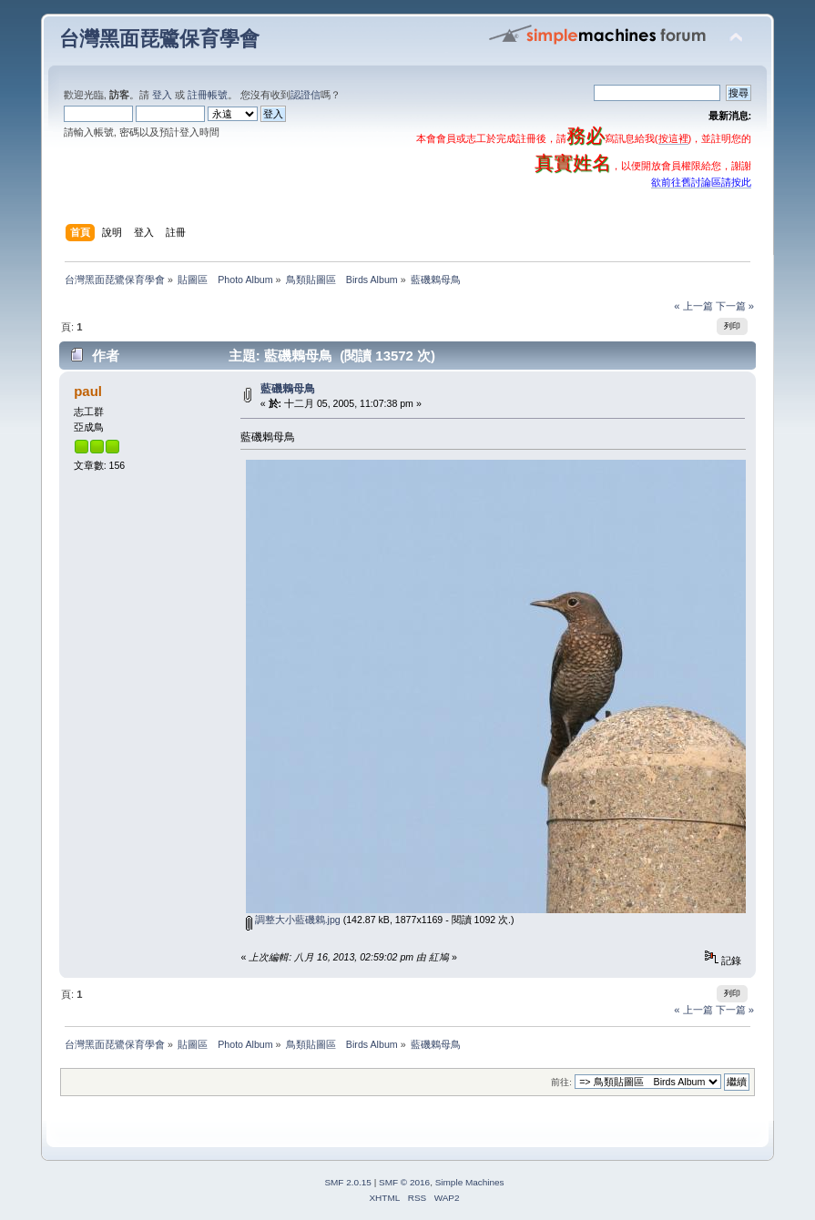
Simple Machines (469, 1182)
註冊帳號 (208, 94)
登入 (162, 94)
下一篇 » (735, 305)
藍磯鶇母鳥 (287, 388)
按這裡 (673, 138)
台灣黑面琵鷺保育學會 (159, 38)
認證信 (305, 94)
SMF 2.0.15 (348, 1182)
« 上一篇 (693, 305)
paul (88, 391)
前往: (561, 1082)
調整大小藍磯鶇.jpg (293, 919)
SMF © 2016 (404, 1182)
